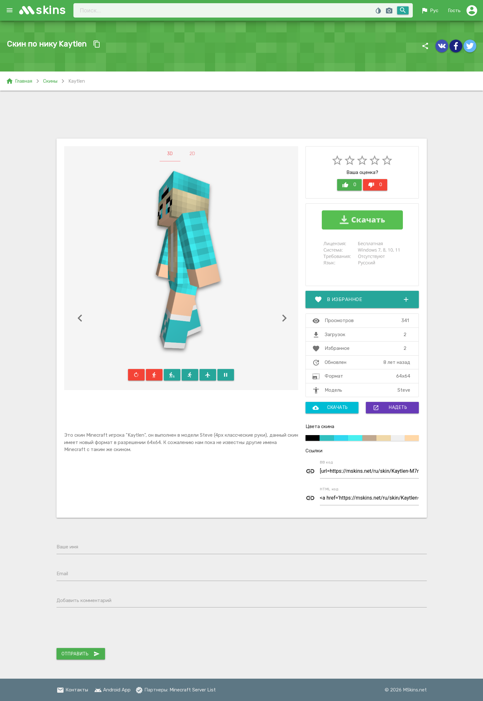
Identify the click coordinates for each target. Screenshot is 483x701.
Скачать (330, 407)
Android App (112, 690)
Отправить (81, 654)
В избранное (362, 299)
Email (62, 574)
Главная (19, 81)
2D (192, 153)
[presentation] (105, 629)
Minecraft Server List (193, 690)
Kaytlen (76, 81)
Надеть (390, 407)
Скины (50, 81)
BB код (326, 462)
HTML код (329, 489)
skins (51, 10)
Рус (429, 10)
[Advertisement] (242, 114)
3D (170, 153)
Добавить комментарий (84, 600)
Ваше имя (67, 547)
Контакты (72, 690)
